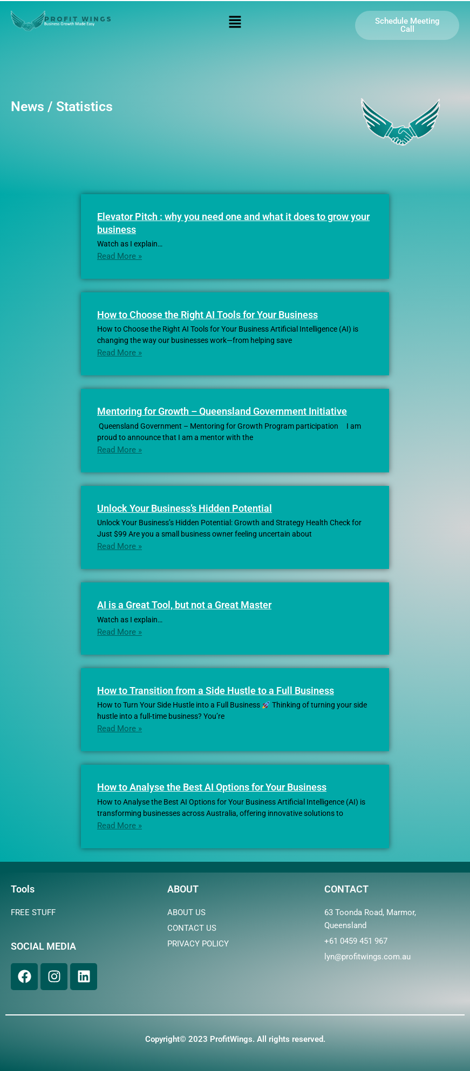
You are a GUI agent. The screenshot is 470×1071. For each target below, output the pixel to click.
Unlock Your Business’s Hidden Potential (184, 508)
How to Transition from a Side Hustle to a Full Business (215, 690)
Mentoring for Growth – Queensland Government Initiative (222, 411)
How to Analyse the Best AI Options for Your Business (211, 787)
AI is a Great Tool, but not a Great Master (184, 604)
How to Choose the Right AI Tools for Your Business (207, 314)
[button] (235, 23)
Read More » (119, 256)
